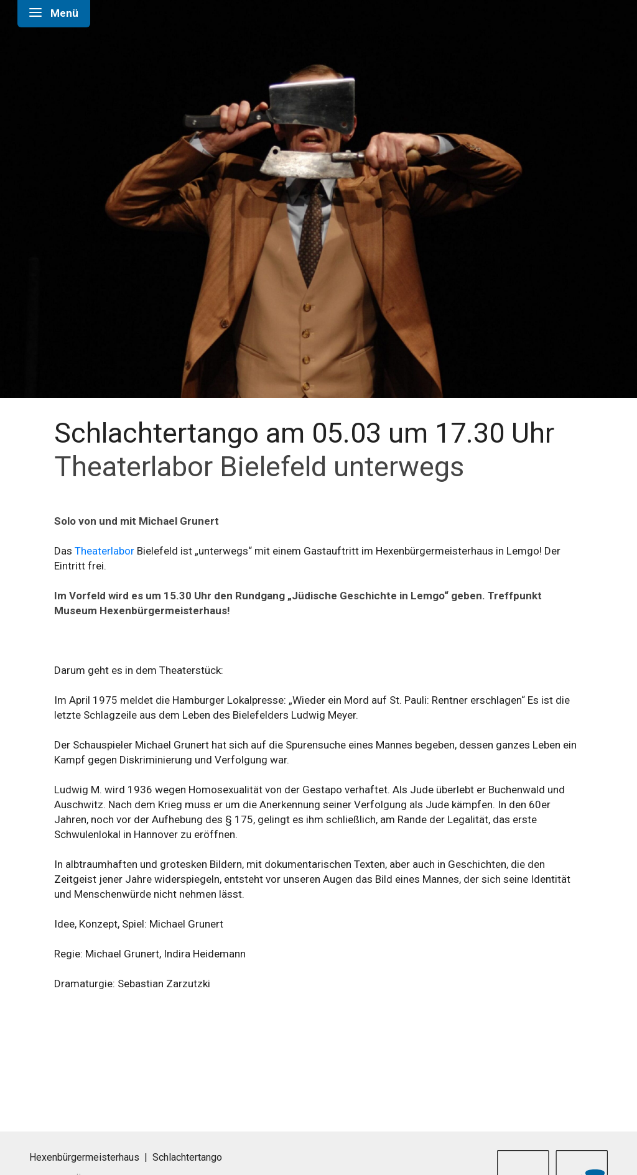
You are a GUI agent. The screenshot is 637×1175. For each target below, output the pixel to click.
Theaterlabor (104, 551)
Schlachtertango (187, 1157)
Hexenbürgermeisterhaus (84, 1157)
